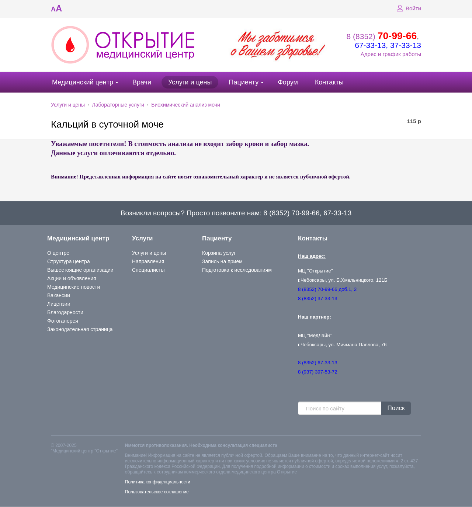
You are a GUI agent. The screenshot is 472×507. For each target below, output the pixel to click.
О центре (58, 253)
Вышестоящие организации (80, 270)
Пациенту (243, 82)
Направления (148, 261)
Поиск (396, 407)
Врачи (141, 82)
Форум (288, 82)
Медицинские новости (73, 287)
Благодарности (65, 312)
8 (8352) (382, 36)
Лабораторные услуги (118, 105)
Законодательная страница (80, 329)
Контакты (329, 82)
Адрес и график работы (391, 54)
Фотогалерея (62, 321)
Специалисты (148, 270)
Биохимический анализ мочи (185, 105)
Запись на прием (222, 261)
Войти (408, 8)
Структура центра (68, 261)
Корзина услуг (219, 253)
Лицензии (58, 304)
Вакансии (58, 295)
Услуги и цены (190, 82)
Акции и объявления (71, 278)
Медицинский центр (82, 82)
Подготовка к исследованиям (237, 270)
